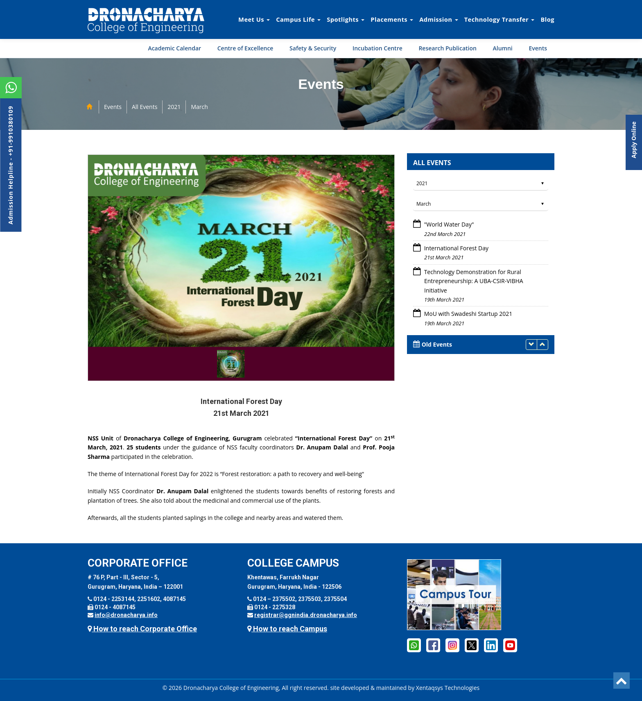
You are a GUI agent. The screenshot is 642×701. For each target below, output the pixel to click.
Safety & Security (312, 48)
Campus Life (298, 19)
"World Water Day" (448, 224)
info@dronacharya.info (126, 615)
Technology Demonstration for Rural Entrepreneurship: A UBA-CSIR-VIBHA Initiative (473, 281)
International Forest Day (455, 248)
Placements (392, 19)
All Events (144, 107)
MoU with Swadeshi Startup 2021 (467, 314)
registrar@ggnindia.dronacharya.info (305, 615)
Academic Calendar (174, 48)
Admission (438, 19)
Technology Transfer (499, 19)
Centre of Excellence (245, 48)
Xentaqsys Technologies (447, 688)
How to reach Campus (287, 628)
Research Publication (447, 48)
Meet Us (254, 19)
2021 (174, 107)
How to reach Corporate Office (142, 628)
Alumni (503, 48)
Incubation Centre (377, 48)
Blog (547, 19)
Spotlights (345, 19)
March (199, 107)
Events (538, 48)
